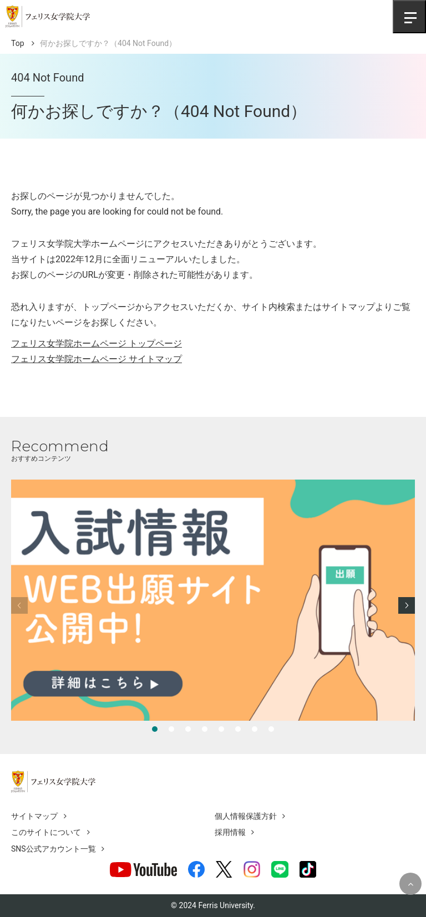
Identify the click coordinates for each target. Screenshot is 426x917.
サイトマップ (34, 816)
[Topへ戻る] (410, 884)
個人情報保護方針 (246, 816)
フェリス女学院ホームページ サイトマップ (96, 359)
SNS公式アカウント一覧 (53, 848)
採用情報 (230, 832)
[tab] (155, 729)
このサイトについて (46, 832)
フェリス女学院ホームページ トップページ (96, 343)
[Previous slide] (19, 605)
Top (17, 43)
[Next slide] (406, 605)
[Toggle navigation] (409, 16)
